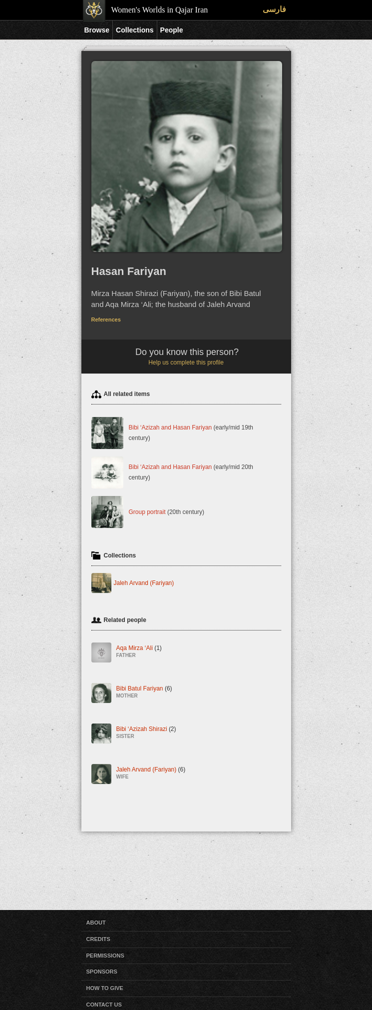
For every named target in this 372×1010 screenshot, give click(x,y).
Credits (98, 939)
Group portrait (147, 511)
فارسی (274, 9)
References (106, 319)
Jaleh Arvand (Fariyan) (144, 583)
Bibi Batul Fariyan (144, 692)
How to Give (104, 988)
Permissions (105, 955)
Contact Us (104, 1005)
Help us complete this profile (186, 362)
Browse (97, 30)
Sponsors (101, 971)
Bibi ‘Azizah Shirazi (146, 732)
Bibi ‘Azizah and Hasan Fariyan (170, 427)
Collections (134, 30)
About (96, 923)
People (171, 30)
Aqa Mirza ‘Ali (139, 652)
